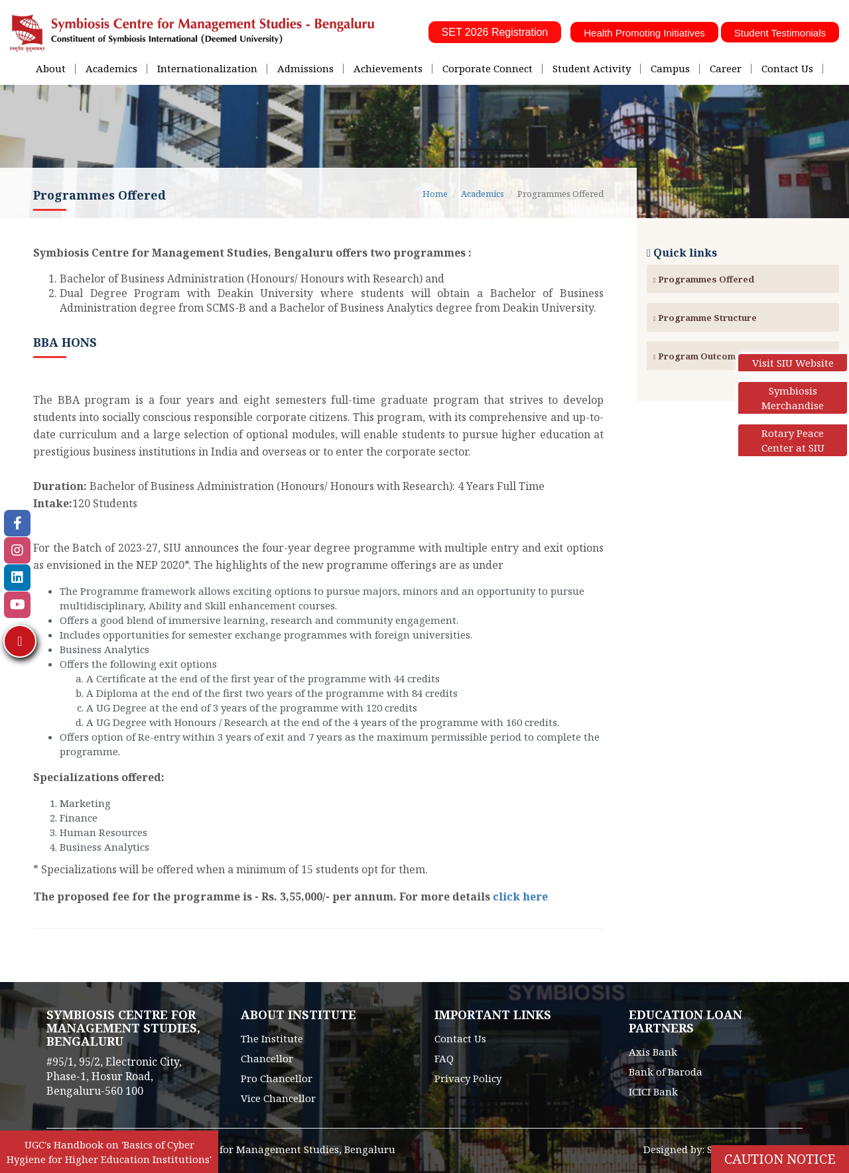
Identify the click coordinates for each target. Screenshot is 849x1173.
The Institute (272, 1038)
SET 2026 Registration (495, 32)
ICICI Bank (653, 1091)
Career (726, 68)
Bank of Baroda (665, 1071)
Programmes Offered (703, 279)
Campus (670, 68)
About (51, 68)
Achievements (388, 68)
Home (435, 194)
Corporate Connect (487, 68)
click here (520, 896)
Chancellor (267, 1058)
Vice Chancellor (278, 1098)
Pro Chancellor (276, 1078)
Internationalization (207, 68)
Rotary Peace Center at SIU (792, 440)
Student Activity (592, 68)
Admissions (305, 68)
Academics (111, 68)
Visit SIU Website (793, 362)
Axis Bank (653, 1051)
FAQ (444, 1058)
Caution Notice (780, 1159)
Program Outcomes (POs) (714, 356)
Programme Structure (705, 318)
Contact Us (787, 68)
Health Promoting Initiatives (644, 32)
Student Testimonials (780, 32)
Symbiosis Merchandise (792, 398)
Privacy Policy (467, 1078)
